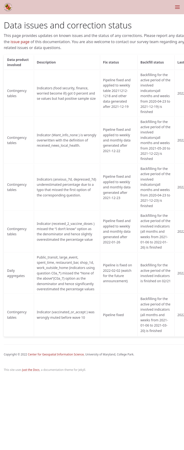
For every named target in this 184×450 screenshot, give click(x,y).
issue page (20, 41)
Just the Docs (30, 370)
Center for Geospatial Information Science (56, 354)
